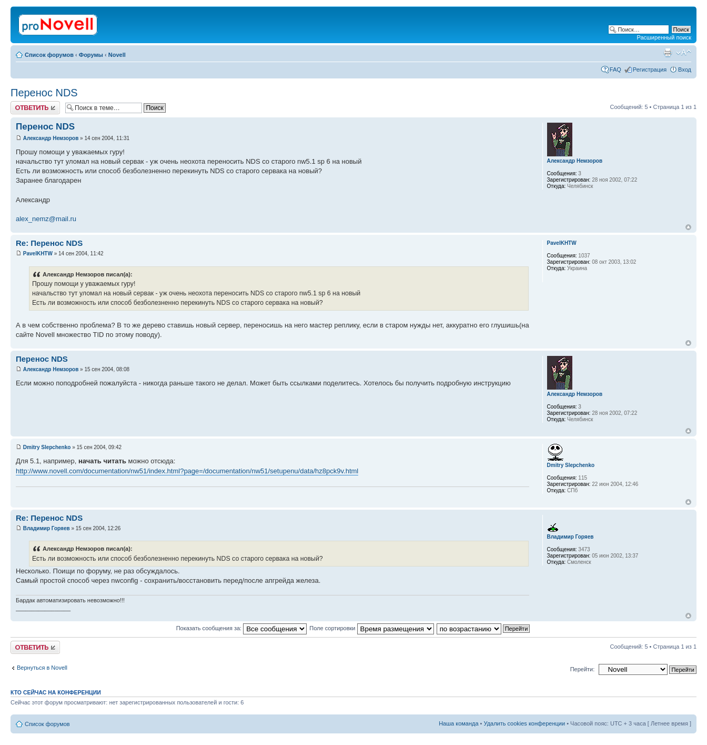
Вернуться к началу (688, 227)
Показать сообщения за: (241, 628)
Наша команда (458, 723)
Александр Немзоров (51, 138)
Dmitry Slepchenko (47, 447)
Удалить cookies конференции (524, 723)
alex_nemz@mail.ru (46, 219)
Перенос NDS (44, 92)
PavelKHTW (38, 253)
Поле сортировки (371, 628)
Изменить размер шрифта (683, 52)
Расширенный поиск (664, 37)
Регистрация (649, 69)
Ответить (35, 107)
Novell (117, 55)
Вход (684, 69)
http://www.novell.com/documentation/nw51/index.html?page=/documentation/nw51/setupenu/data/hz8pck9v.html (187, 471)
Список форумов (49, 55)
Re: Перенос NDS (49, 243)
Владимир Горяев (46, 528)
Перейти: (582, 669)
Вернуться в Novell (42, 667)
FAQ (615, 69)
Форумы (91, 55)
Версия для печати (667, 52)
